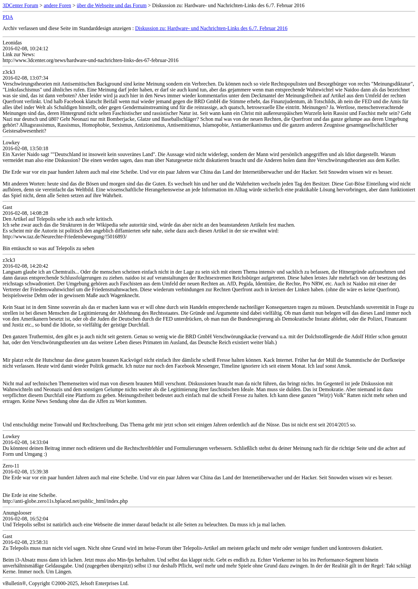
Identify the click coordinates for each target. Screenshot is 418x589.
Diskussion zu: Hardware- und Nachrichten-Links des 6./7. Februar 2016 (211, 28)
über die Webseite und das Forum (112, 5)
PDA (8, 17)
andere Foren (57, 5)
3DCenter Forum (20, 5)
